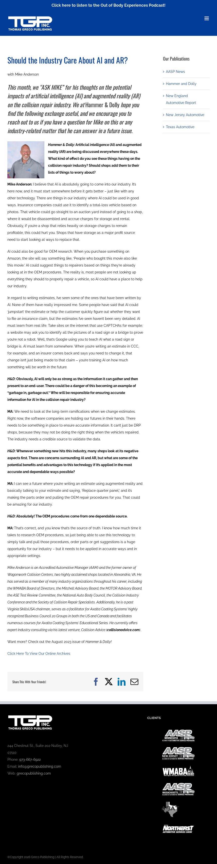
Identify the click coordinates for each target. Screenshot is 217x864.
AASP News (175, 72)
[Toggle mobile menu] (207, 18)
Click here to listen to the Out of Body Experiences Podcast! (108, 5)
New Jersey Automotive (185, 115)
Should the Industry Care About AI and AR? (67, 60)
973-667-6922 (30, 759)
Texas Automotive (180, 127)
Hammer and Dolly (181, 84)
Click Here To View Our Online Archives (38, 654)
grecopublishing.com (34, 773)
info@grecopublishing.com (39, 766)
